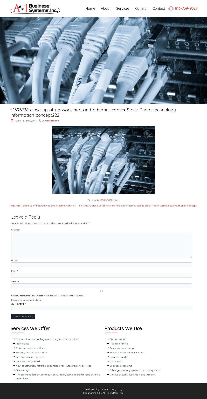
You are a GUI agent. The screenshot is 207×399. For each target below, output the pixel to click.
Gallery (141, 8)
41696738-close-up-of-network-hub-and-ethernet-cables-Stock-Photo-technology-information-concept (139, 205)
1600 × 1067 (106, 200)
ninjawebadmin (52, 120)
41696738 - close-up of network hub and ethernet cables (42, 205)
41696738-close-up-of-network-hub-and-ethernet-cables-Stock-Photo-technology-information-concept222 (94, 112)
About (106, 8)
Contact (159, 8)
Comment (15, 229)
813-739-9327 (182, 8)
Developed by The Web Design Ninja (103, 389)
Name (14, 260)
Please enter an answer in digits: (26, 300)
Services (122, 8)
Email (14, 271)
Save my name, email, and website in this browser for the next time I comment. (47, 295)
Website (15, 281)
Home (90, 8)
